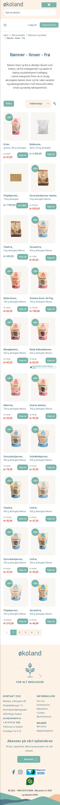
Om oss (41, 701)
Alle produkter (18, 35)
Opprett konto (49, 25)
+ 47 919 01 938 (11, 722)
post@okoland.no (12, 718)
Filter (9, 103)
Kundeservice (43, 705)
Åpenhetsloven (44, 716)
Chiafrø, (14, 249)
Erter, (16, 146)
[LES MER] (22, 205)
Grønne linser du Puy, (41, 300)
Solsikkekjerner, (41, 458)
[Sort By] (38, 104)
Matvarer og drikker (37, 35)
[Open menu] (5, 25)
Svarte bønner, (41, 407)
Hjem (6, 35)
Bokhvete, (40, 146)
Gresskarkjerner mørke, (43, 197)
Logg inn (32, 25)
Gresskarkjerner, (15, 458)
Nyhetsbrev (42, 709)
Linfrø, (41, 509)
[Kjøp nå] (22, 155)
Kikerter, (15, 407)
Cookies (41, 712)
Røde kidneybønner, (41, 351)
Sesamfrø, (41, 249)
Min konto (41, 726)
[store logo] (17, 4)
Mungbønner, (15, 351)
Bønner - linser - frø (16, 38)
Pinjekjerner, (11, 197)
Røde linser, (15, 300)
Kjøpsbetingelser (45, 730)
